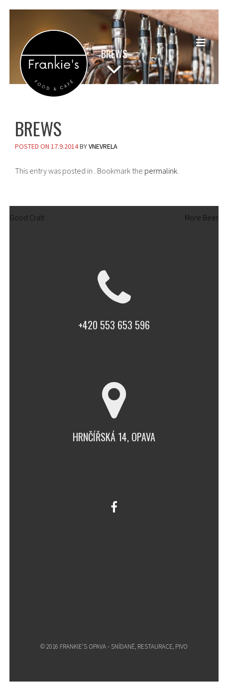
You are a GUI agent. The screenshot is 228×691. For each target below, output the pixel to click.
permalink (160, 171)
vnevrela (103, 146)
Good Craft (22, 217)
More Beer (206, 217)
